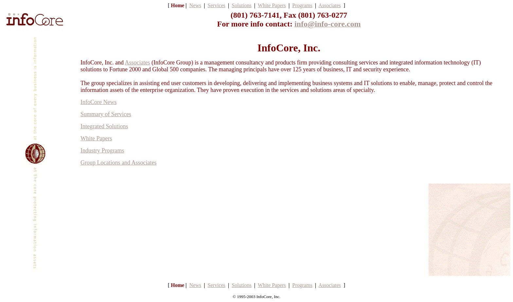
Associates (137, 62)
